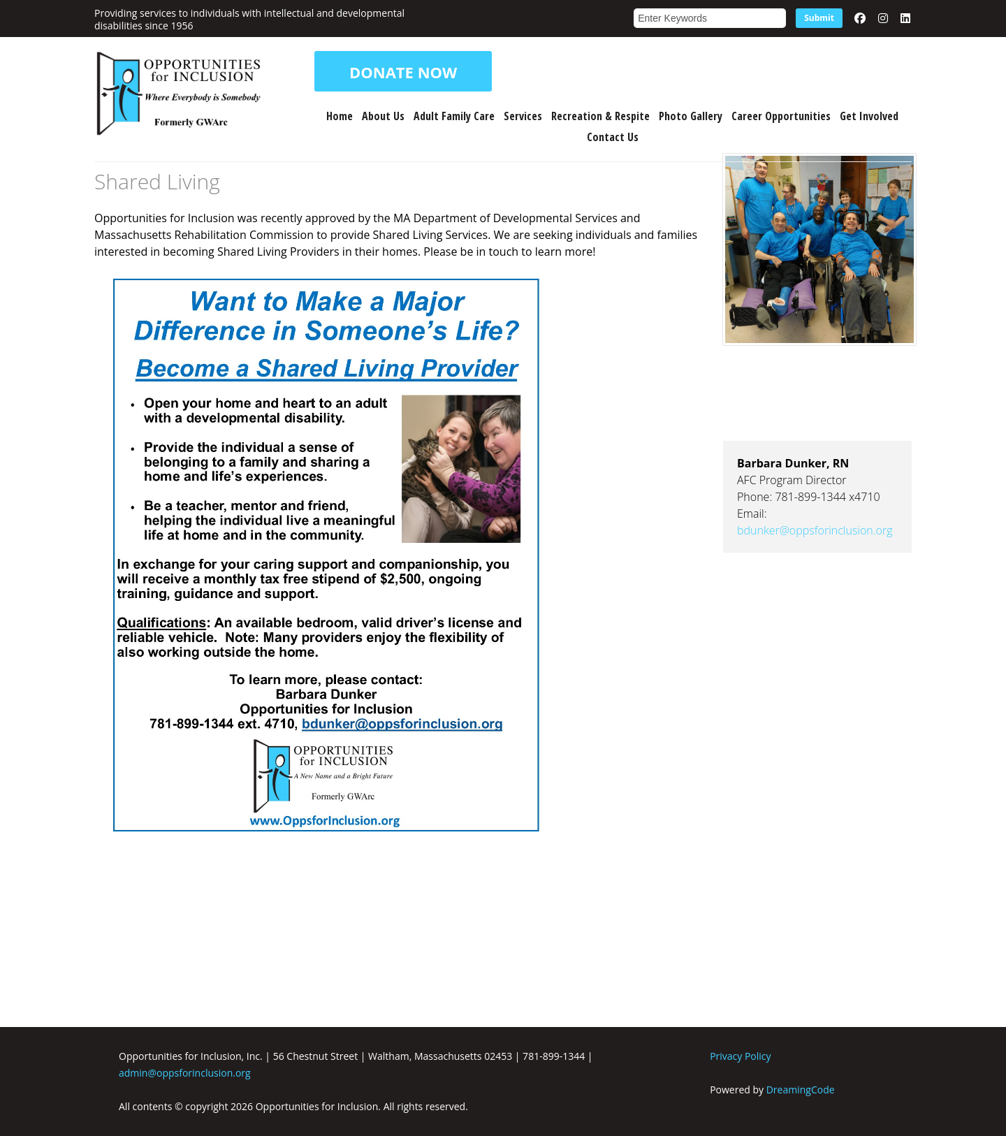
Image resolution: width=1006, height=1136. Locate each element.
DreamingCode (800, 1089)
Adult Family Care (454, 116)
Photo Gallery (690, 116)
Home (339, 116)
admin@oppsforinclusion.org (185, 1072)
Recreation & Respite (600, 116)
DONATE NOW (403, 71)
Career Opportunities (781, 116)
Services (523, 116)
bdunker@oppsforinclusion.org (815, 530)
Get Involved (869, 116)
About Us (383, 116)
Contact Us (613, 137)
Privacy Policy (740, 1056)
